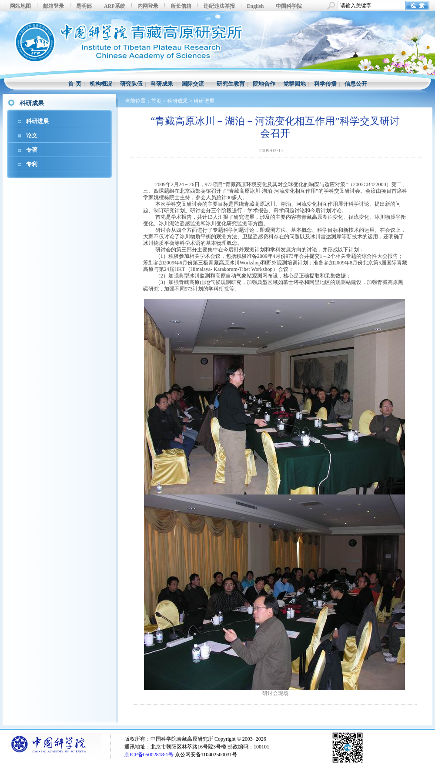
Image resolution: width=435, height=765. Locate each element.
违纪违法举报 (219, 6)
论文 (31, 135)
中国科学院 (289, 6)
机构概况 (101, 83)
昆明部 (84, 6)
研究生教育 (231, 83)
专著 (31, 150)
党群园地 (294, 83)
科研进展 (37, 121)
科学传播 (325, 83)
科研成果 (162, 83)
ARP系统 (114, 6)
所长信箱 (181, 6)
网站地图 (20, 6)
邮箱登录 (53, 6)
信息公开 (356, 83)
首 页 (74, 83)
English (255, 6)
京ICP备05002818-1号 (149, 755)
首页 (156, 101)
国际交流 (192, 83)
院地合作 (264, 83)
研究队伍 (131, 83)
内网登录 (147, 6)
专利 (31, 164)
